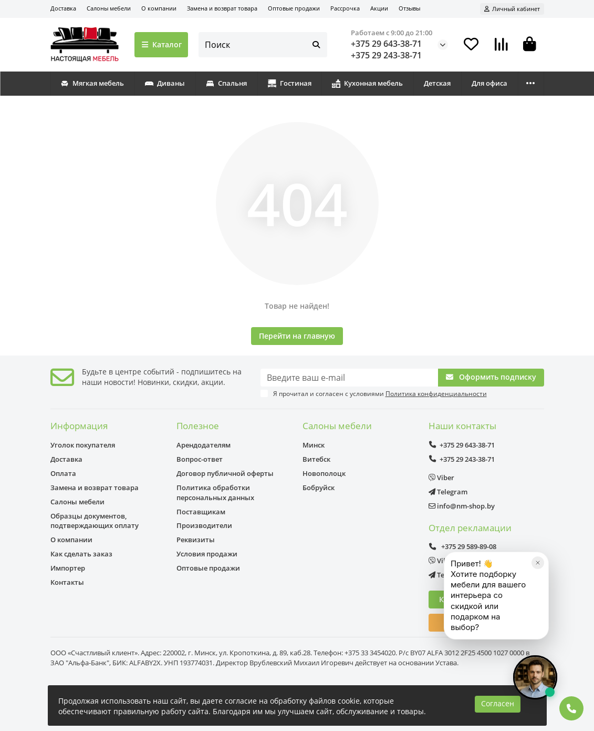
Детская (437, 83)
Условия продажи (206, 554)
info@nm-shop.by (462, 506)
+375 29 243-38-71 (386, 55)
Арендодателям (203, 445)
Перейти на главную (297, 336)
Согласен (497, 703)
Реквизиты (195, 539)
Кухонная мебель (367, 83)
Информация (79, 426)
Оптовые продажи (294, 8)
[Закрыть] (538, 599)
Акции (379, 8)
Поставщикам (200, 511)
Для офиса (489, 83)
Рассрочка (345, 8)
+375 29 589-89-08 (463, 546)
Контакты (67, 582)
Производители (204, 525)
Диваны (165, 83)
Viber (441, 477)
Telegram (448, 491)
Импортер (67, 568)
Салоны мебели (109, 8)
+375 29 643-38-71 (386, 43)
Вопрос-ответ (199, 459)
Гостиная (289, 83)
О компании (158, 8)
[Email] (349, 378)
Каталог (161, 44)
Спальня (226, 83)
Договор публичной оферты (225, 473)
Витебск (316, 459)
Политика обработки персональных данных (215, 492)
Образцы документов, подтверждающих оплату (94, 521)
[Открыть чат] (535, 677)
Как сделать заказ (81, 554)
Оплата (63, 473)
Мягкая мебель (92, 83)
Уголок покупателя (82, 445)
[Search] (263, 44)
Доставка (63, 8)
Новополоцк (324, 473)
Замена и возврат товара (222, 8)
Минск (314, 445)
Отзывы (409, 8)
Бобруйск (319, 487)
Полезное (197, 426)
